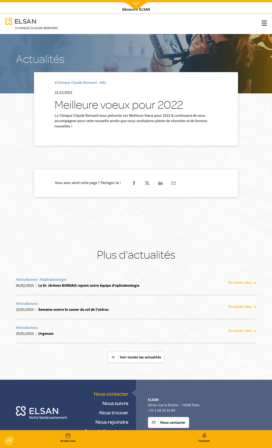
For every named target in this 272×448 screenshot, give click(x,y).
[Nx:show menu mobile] (264, 23)
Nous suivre (115, 403)
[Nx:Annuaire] (68, 438)
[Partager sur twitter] (147, 183)
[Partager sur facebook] (134, 183)
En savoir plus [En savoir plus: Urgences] (242, 331)
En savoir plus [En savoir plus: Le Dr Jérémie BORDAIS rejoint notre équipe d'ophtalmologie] (242, 283)
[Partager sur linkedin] (160, 183)
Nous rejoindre (111, 421)
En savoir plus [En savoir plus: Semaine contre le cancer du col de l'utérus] (242, 307)
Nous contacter (111, 393)
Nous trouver (113, 412)
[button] (9, 441)
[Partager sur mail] (173, 183)
